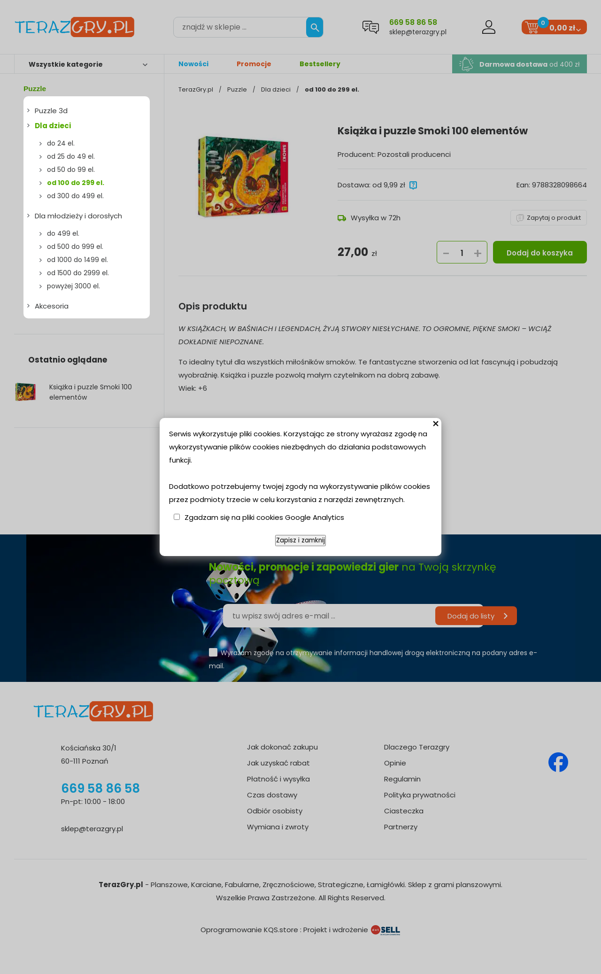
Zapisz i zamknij (300, 540)
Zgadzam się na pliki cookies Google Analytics (264, 517)
